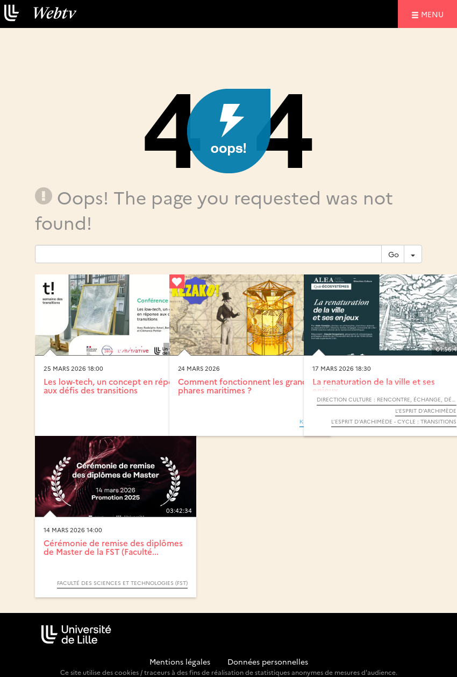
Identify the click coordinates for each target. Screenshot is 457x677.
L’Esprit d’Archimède (425, 410)
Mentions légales (179, 661)
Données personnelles (267, 661)
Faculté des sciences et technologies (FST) (122, 583)
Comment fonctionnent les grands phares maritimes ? (244, 386)
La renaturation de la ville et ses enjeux (373, 386)
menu (434, 13)
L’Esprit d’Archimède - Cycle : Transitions (393, 421)
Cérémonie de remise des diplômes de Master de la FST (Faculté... (113, 547)
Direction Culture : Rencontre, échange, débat (386, 399)
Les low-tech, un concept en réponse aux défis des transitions (115, 386)
